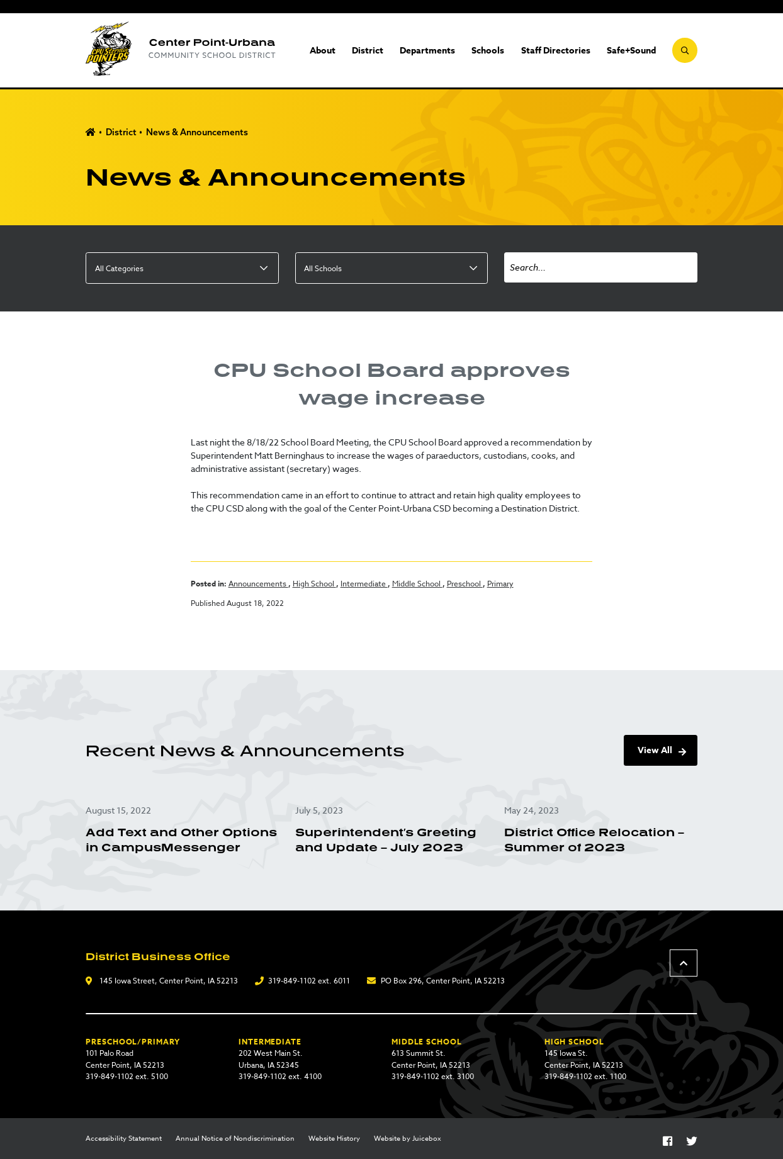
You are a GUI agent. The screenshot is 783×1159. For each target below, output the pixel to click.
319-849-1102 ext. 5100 (127, 1076)
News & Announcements (197, 132)
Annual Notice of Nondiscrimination (235, 1139)
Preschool (465, 583)
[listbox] (182, 268)
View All (655, 750)
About (322, 50)
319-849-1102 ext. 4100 (280, 1076)
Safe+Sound (631, 50)
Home (91, 132)
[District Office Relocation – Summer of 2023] (600, 829)
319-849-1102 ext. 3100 (433, 1076)
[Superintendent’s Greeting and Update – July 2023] (391, 829)
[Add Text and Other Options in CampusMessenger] (182, 829)
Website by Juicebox (407, 1139)
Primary (500, 583)
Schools (487, 50)
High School (314, 583)
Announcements (258, 583)
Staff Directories (555, 50)
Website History (334, 1139)
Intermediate (364, 583)
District (367, 50)
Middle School (417, 583)
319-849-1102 (292, 980)
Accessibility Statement (124, 1139)
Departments (427, 50)
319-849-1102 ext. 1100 (585, 1076)
